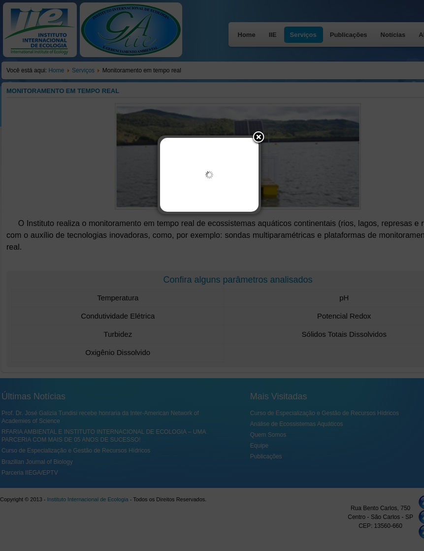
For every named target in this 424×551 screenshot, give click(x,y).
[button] (258, 137)
